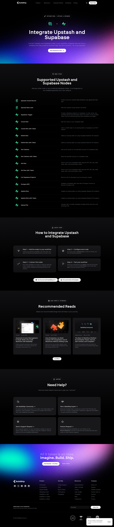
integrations (51, 16)
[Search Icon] (87, 3)
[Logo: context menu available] (22, 3)
